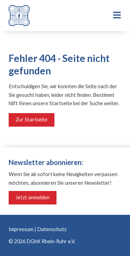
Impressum (21, 229)
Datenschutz (52, 229)
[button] (112, 15)
